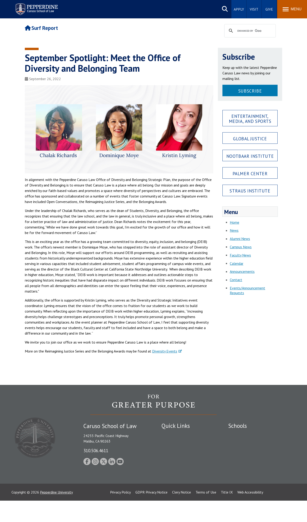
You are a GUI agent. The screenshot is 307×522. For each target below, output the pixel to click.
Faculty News (240, 255)
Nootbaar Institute (250, 156)
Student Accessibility (177, 442)
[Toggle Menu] (292, 9)
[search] (249, 31)
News (234, 230)
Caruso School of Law (245, 442)
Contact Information (178, 466)
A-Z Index (169, 487)
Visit (254, 9)
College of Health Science (248, 479)
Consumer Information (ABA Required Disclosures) (183, 477)
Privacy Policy (120, 513)
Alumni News (240, 238)
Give (269, 9)
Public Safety (172, 434)
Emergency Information (180, 450)
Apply (239, 9)
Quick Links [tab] (176, 425)
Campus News (241, 247)
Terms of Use (206, 513)
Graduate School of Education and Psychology (254, 461)
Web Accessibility (250, 513)
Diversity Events (164, 351)
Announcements (242, 271)
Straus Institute (250, 191)
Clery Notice (181, 513)
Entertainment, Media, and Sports (250, 118)
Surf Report (41, 28)
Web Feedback (172, 495)
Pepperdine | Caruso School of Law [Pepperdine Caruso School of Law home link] (36, 6)
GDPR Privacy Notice (151, 513)
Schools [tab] (237, 425)
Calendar (236, 263)
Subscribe (250, 91)
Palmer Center (250, 173)
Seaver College (239, 434)
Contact (236, 279)
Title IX (227, 513)
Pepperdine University (56, 513)
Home (234, 222)
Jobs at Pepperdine (176, 458)
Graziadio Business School (248, 450)
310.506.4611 (95, 450)
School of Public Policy (246, 471)
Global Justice (250, 138)
